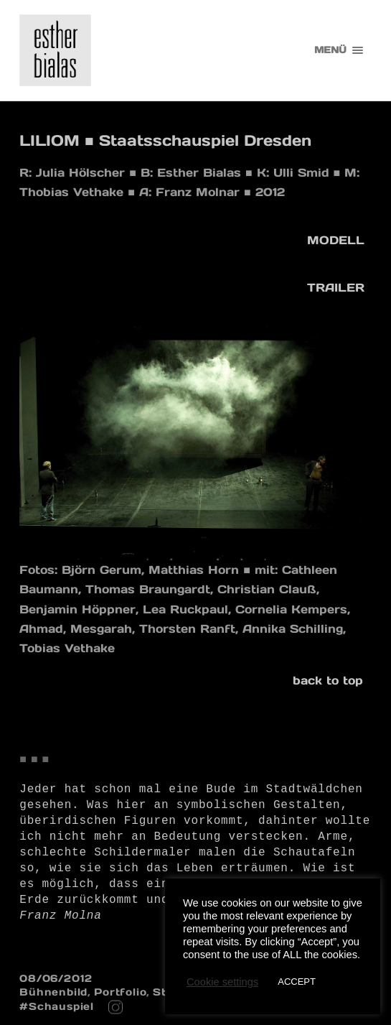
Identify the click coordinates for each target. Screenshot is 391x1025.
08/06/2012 (56, 978)
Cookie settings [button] (222, 982)
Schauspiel (61, 1006)
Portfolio (120, 991)
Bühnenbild (53, 991)
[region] (195, 442)
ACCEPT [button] (297, 981)
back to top (328, 680)
